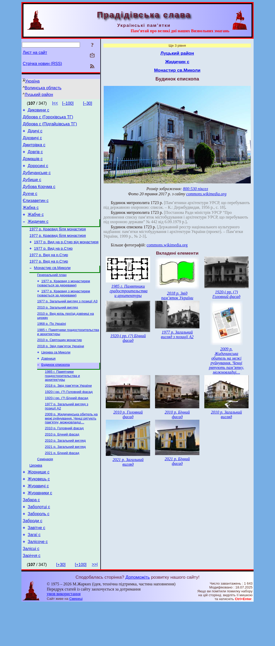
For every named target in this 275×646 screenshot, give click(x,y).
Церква (35, 498)
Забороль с (38, 551)
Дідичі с (35, 134)
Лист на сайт (35, 52)
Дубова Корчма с (39, 196)
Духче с (30, 203)
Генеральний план (52, 294)
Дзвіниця (48, 383)
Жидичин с (38, 234)
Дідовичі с (32, 142)
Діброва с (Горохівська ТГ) (48, 118)
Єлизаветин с (35, 211)
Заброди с (32, 559)
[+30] (61, 607)
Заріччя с (32, 598)
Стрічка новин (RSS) (42, 63)
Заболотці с (39, 544)
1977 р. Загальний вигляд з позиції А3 (67, 322)
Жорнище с (39, 505)
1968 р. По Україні (51, 346)
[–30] (87, 103)
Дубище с (32, 188)
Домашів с (33, 165)
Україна (32, 81)
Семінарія (45, 490)
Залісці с (31, 590)
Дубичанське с (37, 180)
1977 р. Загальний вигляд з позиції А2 (177, 334)
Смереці (76, 641)
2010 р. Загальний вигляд (57, 328)
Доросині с (38, 173)
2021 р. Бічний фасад (62, 484)
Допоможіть (137, 619)
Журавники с (40, 528)
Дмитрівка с (34, 149)
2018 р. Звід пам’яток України (60, 370)
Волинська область (43, 88)
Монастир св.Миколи (52, 286)
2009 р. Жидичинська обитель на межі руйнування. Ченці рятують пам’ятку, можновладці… (71, 447)
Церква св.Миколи (55, 376)
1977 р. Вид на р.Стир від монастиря (66, 257)
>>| (95, 606)
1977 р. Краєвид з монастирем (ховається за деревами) (63, 303)
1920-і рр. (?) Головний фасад (69, 419)
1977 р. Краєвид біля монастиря (57, 243)
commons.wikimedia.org (206, 194)
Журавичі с (38, 520)
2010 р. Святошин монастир (59, 363)
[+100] (80, 607)
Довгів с (35, 157)
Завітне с (36, 567)
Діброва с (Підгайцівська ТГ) (50, 126)
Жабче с (36, 227)
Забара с (31, 536)
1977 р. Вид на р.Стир (53, 265)
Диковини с (38, 111)
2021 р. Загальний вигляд (65, 477)
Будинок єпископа (55, 390)
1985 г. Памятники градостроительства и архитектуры (62, 401)
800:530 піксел (195, 189)
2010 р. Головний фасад (64, 457)
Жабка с (31, 219)
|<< (55, 103)
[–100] (68, 103)
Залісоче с (38, 582)
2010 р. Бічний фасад (62, 464)
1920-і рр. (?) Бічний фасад (66, 425)
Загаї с (34, 574)
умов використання (63, 636)
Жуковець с (39, 513)
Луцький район (39, 94)
